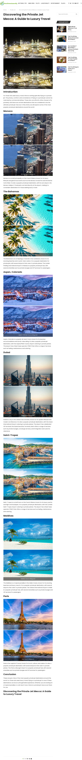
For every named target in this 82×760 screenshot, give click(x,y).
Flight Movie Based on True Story (72, 28)
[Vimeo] (77, 3)
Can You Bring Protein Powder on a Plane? (72, 59)
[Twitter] (70, 3)
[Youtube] (75, 3)
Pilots (38, 3)
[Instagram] (72, 3)
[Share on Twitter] (27, 759)
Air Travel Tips (22, 3)
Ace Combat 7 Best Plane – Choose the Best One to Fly (73, 48)
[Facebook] (68, 3)
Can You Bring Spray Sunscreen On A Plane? (73, 38)
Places (63, 3)
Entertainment (55, 3)
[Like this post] (24, 759)
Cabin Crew (31, 3)
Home (5, 10)
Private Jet (12, 10)
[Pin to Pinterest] (29, 759)
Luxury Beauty (45, 3)
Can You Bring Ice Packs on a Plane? (73, 68)
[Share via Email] (31, 759)
